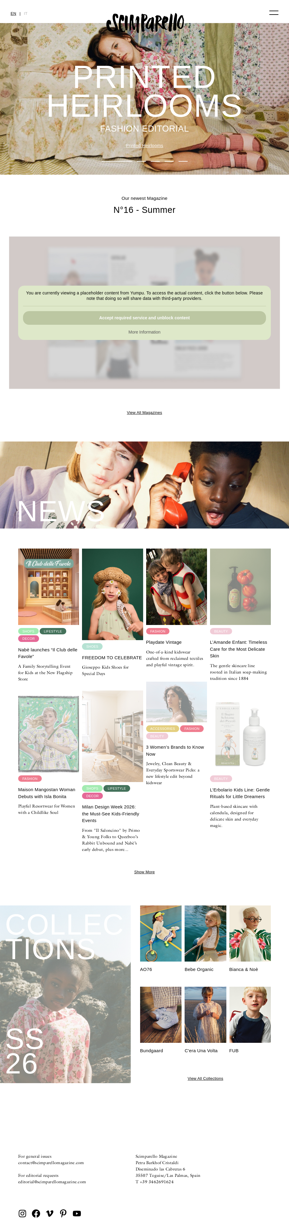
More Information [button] (145, 332)
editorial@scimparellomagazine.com (52, 1181)
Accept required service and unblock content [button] (144, 318)
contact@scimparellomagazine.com (51, 1162)
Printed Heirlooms (144, 145)
